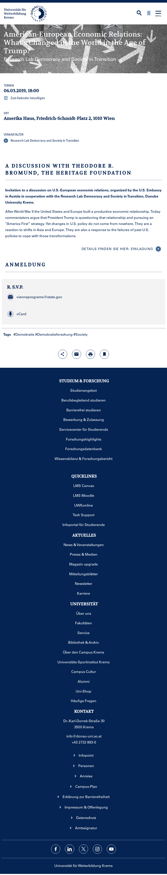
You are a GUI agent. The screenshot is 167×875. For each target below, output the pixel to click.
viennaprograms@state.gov (34, 296)
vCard (16, 313)
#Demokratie (23, 334)
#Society (80, 334)
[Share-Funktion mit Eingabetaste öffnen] (62, 354)
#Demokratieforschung (54, 334)
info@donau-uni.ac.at (84, 736)
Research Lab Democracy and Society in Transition (41, 140)
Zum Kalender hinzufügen (24, 98)
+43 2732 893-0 (84, 742)
